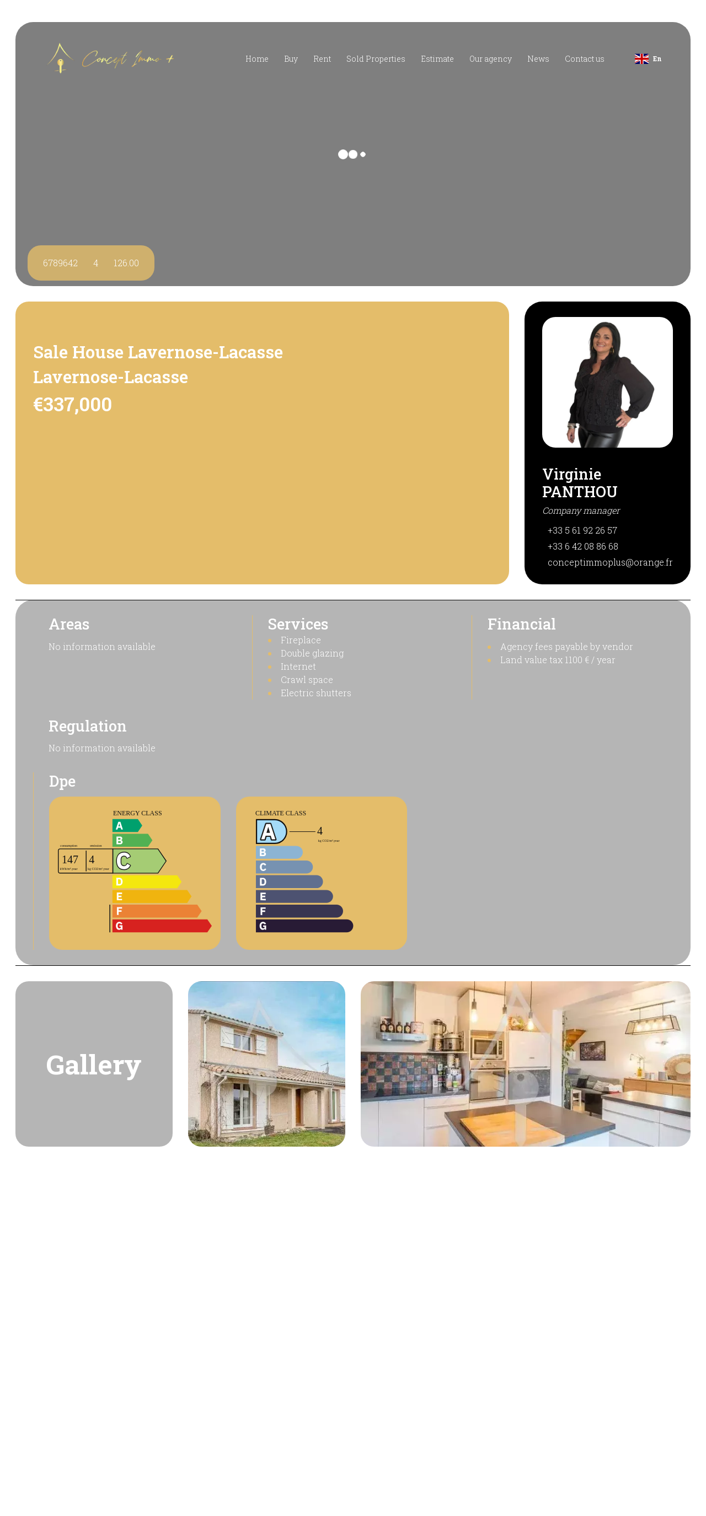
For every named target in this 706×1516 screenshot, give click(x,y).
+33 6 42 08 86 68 (583, 546)
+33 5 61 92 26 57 (582, 530)
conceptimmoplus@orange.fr (610, 562)
